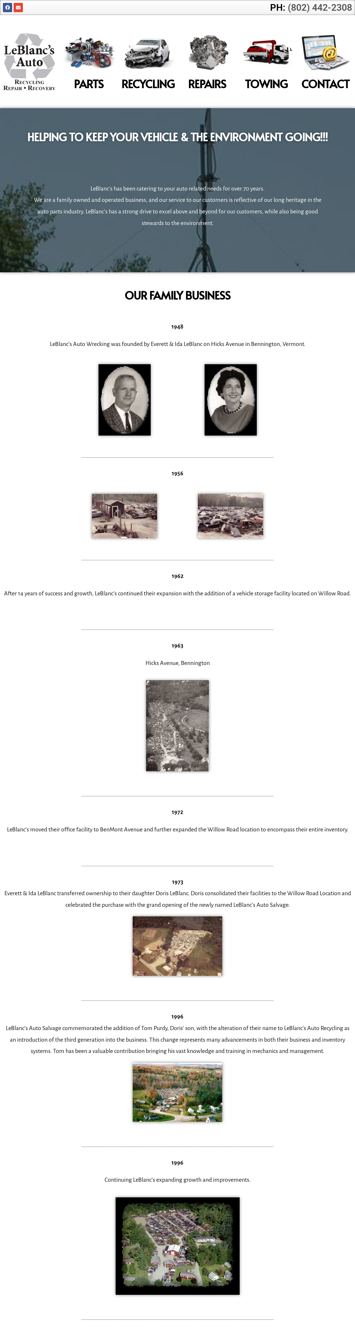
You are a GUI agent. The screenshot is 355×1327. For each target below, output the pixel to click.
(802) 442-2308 (320, 7)
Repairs (207, 83)
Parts (88, 83)
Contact (325, 83)
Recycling (147, 83)
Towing (266, 83)
